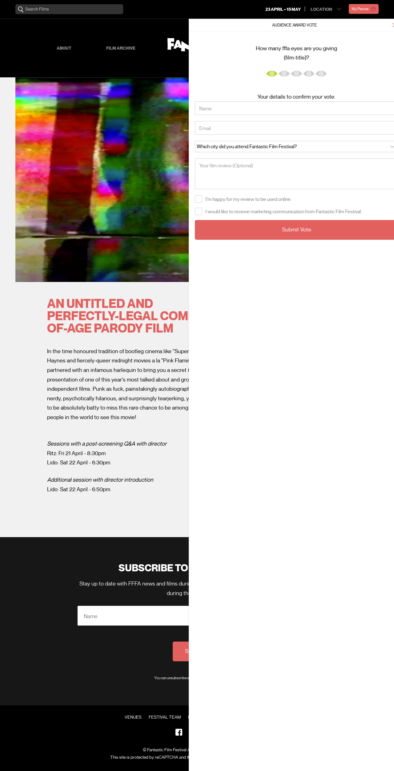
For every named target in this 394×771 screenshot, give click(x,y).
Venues (133, 717)
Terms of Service (257, 757)
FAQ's (229, 717)
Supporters (301, 48)
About (64, 48)
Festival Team (165, 717)
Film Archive (120, 48)
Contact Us (256, 717)
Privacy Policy (228, 677)
